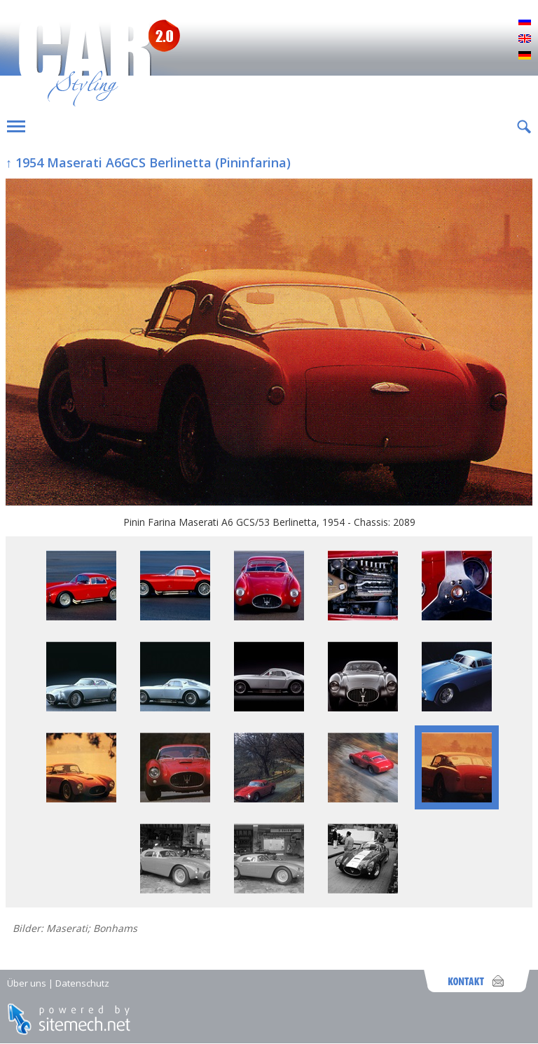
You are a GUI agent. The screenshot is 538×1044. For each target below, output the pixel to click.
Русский (524, 22)
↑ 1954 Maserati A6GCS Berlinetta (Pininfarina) (148, 162)
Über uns (26, 983)
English (524, 39)
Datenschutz (82, 983)
